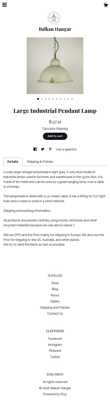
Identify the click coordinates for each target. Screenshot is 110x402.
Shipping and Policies (55, 307)
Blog (55, 289)
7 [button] (61, 99)
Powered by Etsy (55, 394)
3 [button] (45, 99)
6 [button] (57, 99)
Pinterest (55, 351)
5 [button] (53, 99)
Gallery (55, 301)
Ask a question (66, 149)
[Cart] (106, 5)
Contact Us (55, 313)
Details (12, 161)
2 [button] (42, 99)
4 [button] (49, 99)
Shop (55, 283)
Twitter (55, 357)
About (55, 295)
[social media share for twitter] (43, 149)
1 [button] (38, 99)
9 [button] (68, 99)
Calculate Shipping (55, 128)
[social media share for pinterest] (51, 149)
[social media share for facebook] (35, 149)
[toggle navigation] (4, 5)
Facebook (55, 338)
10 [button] (72, 99)
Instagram (55, 345)
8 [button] (64, 99)
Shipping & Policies (40, 161)
